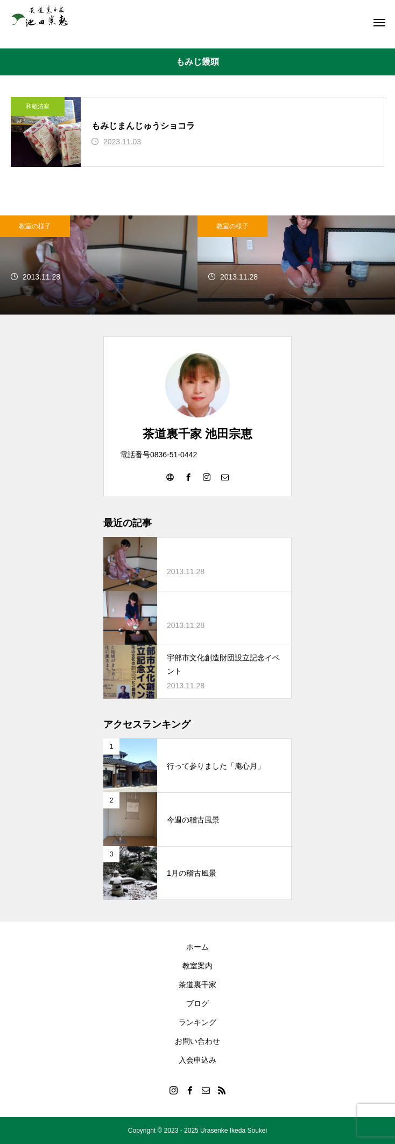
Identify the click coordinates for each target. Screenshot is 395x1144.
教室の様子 (35, 226)
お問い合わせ (197, 1041)
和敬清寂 (38, 106)
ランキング (197, 1022)
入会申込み (197, 1060)
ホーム (197, 947)
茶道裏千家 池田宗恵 (197, 434)
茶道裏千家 (197, 984)
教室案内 (197, 965)
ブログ (197, 1003)
